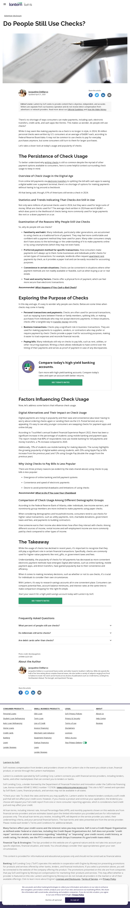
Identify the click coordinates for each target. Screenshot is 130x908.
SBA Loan (38, 713)
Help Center (101, 718)
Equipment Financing (42, 737)
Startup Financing (41, 742)
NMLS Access (71, 737)
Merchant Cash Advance (44, 733)
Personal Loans (9, 713)
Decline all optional (53, 900)
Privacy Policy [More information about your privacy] (78, 895)
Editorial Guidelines (75, 109)
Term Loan (38, 718)
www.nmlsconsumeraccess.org (72, 787)
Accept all (75, 900)
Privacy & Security (72, 718)
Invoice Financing (41, 728)
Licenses (68, 733)
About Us (100, 713)
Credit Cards (8, 733)
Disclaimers (70, 728)
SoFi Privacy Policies (73, 713)
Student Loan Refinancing (14, 718)
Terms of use (70, 723)
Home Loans (8, 728)
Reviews (99, 723)
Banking (6, 737)
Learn (5, 742)
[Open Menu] (6, 4)
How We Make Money (97, 109)
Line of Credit (39, 723)
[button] (65, 625)
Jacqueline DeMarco (38, 91)
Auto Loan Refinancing (12, 723)
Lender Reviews (9, 747)
